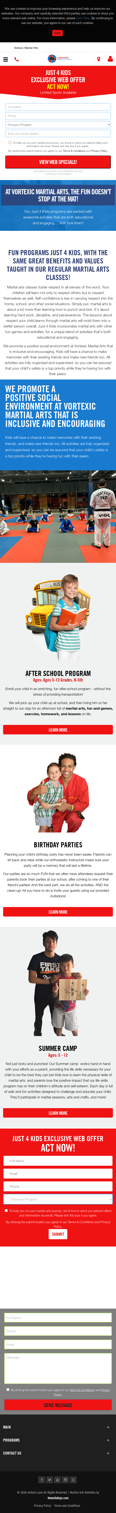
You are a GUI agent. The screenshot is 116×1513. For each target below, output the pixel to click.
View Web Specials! (58, 161)
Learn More (58, 730)
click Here (83, 18)
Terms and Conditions (67, 1506)
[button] (59, 58)
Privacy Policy (42, 1506)
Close (57, 33)
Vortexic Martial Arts (26, 47)
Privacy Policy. (99, 150)
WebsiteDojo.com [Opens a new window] (58, 1498)
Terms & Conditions (74, 150)
